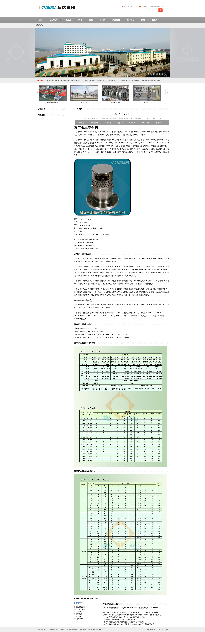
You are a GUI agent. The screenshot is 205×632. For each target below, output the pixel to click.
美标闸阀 (84, 102)
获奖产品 (165, 629)
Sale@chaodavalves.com (128, 608)
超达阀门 (80, 109)
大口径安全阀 (78, 619)
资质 (91, 20)
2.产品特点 (94, 123)
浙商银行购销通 (121, 624)
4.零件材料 (120, 123)
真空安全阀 (124, 132)
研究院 (102, 20)
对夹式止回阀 (115, 102)
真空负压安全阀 (79, 607)
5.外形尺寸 (133, 123)
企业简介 (53, 20)
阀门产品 (39, 25)
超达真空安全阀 (121, 114)
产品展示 (67, 20)
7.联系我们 (158, 123)
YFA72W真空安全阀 (139, 270)
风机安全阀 (78, 612)
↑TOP (117, 604)
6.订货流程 (146, 123)
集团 (143, 20)
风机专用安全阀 (79, 609)
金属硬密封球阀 (52, 102)
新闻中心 (130, 20)
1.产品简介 (82, 123)
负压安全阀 (78, 614)
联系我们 (155, 20)
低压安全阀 (78, 616)
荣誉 (80, 20)
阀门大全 (157, 629)
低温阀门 (147, 102)
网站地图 (149, 629)
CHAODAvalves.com (136, 118)
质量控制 (116, 20)
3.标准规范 (107, 123)
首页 (41, 20)
